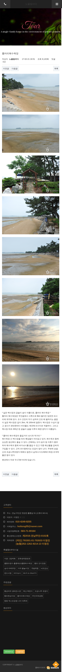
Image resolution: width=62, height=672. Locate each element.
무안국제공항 (37, 596)
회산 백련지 (28, 591)
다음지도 (20, 652)
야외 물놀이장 (23, 568)
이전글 (6, 68)
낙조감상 (44, 568)
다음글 (15, 68)
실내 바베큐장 (9, 568)
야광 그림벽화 (9, 559)
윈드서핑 (7, 573)
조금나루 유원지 (41, 591)
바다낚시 (17, 573)
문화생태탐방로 (24, 559)
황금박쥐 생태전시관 (12, 591)
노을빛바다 (31, 4)
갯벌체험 (34, 568)
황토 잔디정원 (40, 563)
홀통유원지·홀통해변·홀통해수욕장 (18, 563)
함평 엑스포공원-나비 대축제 (15, 601)
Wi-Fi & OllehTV (29, 573)
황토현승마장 (9, 596)
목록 (56, 68)
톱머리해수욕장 (23, 596)
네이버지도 (9, 652)
